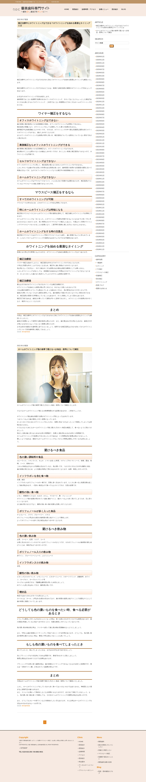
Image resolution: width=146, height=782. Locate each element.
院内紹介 (115, 9)
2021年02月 (100, 172)
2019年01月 (100, 243)
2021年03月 (100, 169)
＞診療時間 (82, 751)
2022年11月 (100, 105)
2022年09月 (100, 111)
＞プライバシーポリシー (86, 770)
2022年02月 (100, 134)
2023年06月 (100, 89)
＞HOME (81, 741)
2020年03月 (100, 201)
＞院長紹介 (82, 745)
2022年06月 (100, 121)
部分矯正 (99, 279)
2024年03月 (100, 72)
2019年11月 (100, 211)
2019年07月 (100, 224)
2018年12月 (100, 246)
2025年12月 (100, 60)
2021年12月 (100, 140)
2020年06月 (100, 195)
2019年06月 (100, 227)
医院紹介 (75, 9)
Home (66, 9)
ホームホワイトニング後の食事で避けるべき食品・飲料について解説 (48, 349)
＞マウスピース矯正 (104, 753)
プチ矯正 (99, 269)
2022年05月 (100, 124)
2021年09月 (100, 150)
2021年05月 (100, 162)
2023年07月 (100, 85)
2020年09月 (100, 185)
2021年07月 (100, 156)
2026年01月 (100, 56)
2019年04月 (100, 233)
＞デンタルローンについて (86, 766)
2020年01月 (100, 204)
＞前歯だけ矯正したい (105, 750)
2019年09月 (100, 217)
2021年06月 (100, 159)
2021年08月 (100, 153)
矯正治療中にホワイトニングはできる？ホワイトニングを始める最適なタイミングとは (112, 26)
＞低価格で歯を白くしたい (105, 758)
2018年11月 (100, 249)
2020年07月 (100, 191)
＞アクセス (82, 755)
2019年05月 (100, 230)
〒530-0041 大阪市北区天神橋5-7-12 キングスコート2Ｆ (30, 2)
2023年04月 (100, 95)
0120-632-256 (27, 752)
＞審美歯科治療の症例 (105, 762)
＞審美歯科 (101, 741)
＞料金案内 (82, 762)
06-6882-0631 (38, 752)
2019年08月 (100, 220)
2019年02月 (100, 240)
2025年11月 (100, 63)
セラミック (100, 266)
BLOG (123, 9)
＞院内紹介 (82, 758)
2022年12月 (100, 101)
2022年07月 (100, 117)
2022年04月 (100, 127)
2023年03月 (100, 98)
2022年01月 (100, 137)
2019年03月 (100, 236)
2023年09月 (100, 79)
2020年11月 (100, 179)
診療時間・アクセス (89, 9)
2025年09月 (100, 66)
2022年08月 (100, 114)
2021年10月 (100, 146)
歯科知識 (99, 259)
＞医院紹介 (82, 748)
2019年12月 (100, 207)
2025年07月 (100, 69)
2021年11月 (100, 143)
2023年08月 (100, 82)
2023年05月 (100, 92)
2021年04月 (100, 166)
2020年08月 (100, 188)
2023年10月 (100, 76)
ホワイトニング (101, 282)
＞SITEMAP (23, 748)
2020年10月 (100, 182)
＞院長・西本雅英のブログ (105, 772)
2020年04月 (100, 198)
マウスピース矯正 (102, 272)
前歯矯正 (99, 275)
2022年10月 (100, 108)
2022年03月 (100, 130)
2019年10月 (100, 214)
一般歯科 (99, 263)
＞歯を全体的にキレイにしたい (105, 746)
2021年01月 (100, 175)
